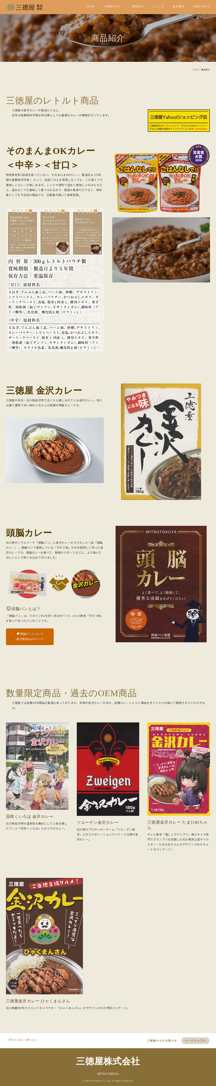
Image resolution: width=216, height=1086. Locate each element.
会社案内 (179, 6)
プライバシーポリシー (23, 1037)
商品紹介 (138, 6)
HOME (90, 6)
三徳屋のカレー (113, 6)
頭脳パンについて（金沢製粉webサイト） (30, 733)
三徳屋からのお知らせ (162, 1038)
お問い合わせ (202, 6)
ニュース (158, 6)
